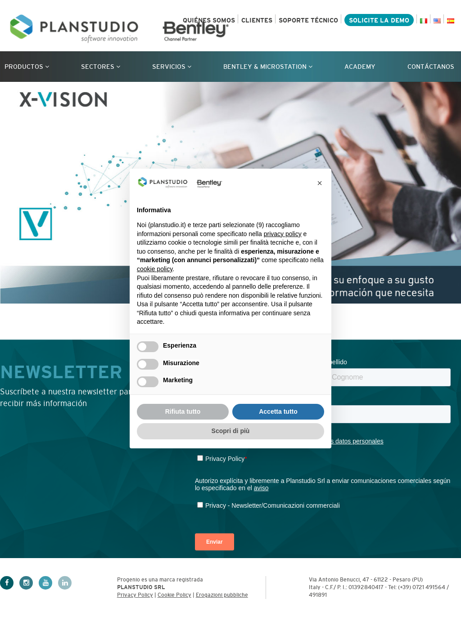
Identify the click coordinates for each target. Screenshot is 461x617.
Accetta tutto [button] (278, 411)
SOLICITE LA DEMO (379, 20)
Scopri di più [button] (231, 430)
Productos (27, 66)
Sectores (100, 66)
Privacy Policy (135, 595)
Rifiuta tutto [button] (183, 411)
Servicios (171, 66)
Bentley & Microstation (267, 66)
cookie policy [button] (154, 269)
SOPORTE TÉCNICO (308, 20)
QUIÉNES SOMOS (209, 20)
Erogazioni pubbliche (222, 595)
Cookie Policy (174, 595)
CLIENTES (256, 20)
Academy (359, 66)
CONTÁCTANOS (430, 66)
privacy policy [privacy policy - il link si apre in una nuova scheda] (283, 233)
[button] (319, 183)
